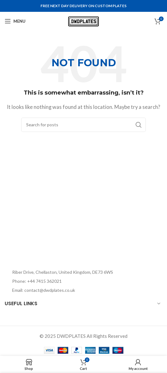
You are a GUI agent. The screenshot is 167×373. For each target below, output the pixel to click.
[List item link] (59, 281)
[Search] (83, 125)
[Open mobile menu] (15, 21)
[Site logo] (83, 20)
